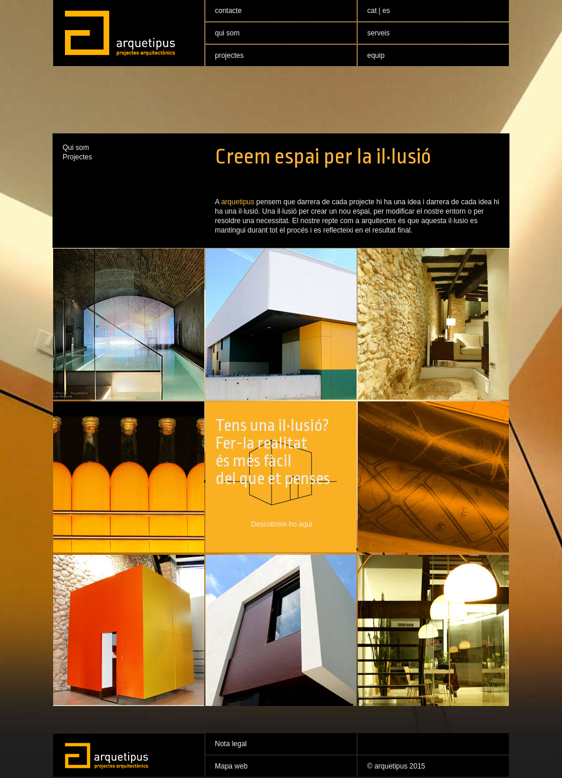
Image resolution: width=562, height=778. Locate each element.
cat (372, 10)
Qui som (76, 147)
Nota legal (231, 744)
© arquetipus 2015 (396, 766)
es (386, 10)
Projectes (77, 157)
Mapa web (231, 766)
